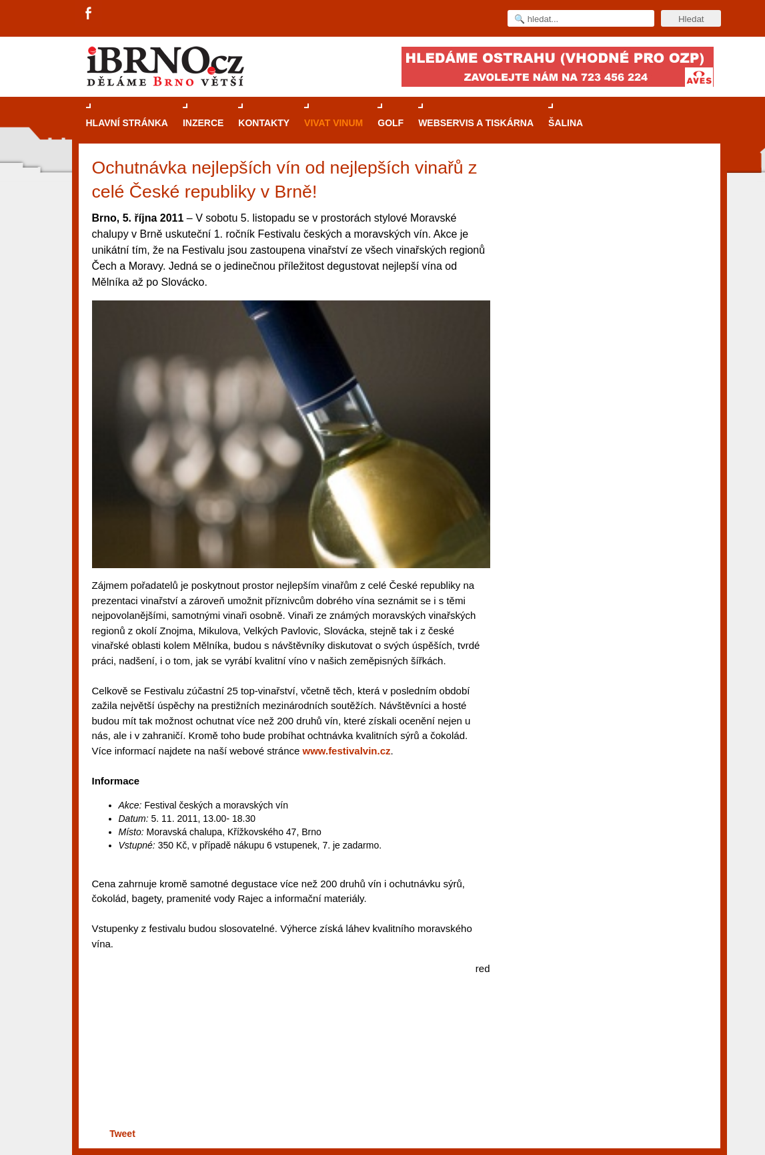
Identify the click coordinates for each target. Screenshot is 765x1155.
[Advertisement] (289, 1073)
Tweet (122, 1133)
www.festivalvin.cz (347, 750)
